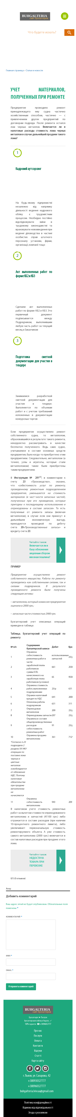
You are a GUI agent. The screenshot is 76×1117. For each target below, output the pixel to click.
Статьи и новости (34, 70)
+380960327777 (37, 1086)
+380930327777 (37, 1081)
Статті (38, 1055)
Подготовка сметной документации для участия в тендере (34, 361)
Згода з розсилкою (37, 1112)
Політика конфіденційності (38, 1102)
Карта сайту (38, 1060)
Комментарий (14, 917)
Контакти (38, 1045)
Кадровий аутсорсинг (28, 169)
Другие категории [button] (23, 79)
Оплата (38, 1040)
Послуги (38, 1035)
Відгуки (38, 1050)
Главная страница (15, 70)
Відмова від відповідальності (38, 1107)
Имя (9, 956)
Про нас (38, 1030)
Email (9, 970)
